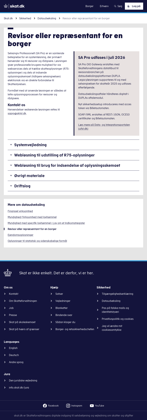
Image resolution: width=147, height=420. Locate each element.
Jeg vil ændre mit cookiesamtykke (112, 327)
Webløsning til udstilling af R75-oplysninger (54, 155)
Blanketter (61, 307)
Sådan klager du (65, 322)
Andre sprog (16, 362)
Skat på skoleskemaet (22, 322)
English (13, 348)
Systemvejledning (30, 144)
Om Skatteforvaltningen (23, 300)
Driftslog (22, 186)
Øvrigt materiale (29, 175)
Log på (133, 6)
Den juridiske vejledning (23, 380)
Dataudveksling (47, 18)
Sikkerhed (25, 18)
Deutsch (14, 355)
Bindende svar (63, 315)
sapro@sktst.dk (17, 113)
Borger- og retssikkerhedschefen (74, 329)
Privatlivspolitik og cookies (118, 318)
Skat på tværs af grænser (24, 329)
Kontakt (13, 293)
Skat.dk (8, 18)
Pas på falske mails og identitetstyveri (115, 309)
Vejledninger (62, 300)
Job (11, 307)
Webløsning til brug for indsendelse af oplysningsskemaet (67, 165)
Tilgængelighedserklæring (117, 293)
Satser (59, 293)
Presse (13, 315)
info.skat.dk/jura (19, 387)
